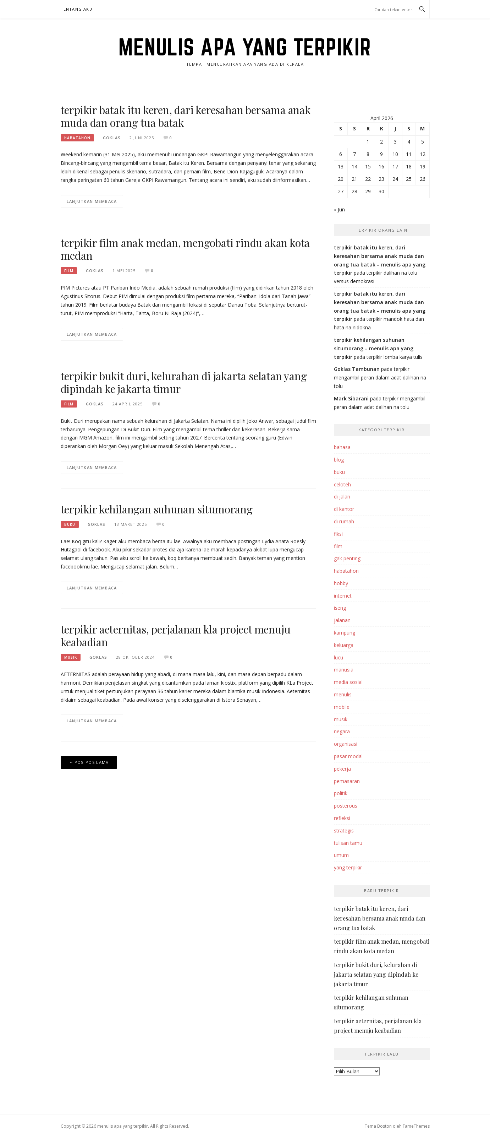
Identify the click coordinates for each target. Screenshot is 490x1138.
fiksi (338, 533)
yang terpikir (348, 867)
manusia (343, 669)
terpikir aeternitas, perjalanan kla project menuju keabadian (176, 635)
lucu (338, 657)
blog (339, 459)
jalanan (342, 620)
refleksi (342, 818)
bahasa (342, 447)
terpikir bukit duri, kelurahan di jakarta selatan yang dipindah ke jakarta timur (184, 382)
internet (343, 595)
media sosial (348, 682)
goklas (112, 137)
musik (70, 657)
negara (342, 731)
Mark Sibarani (351, 398)
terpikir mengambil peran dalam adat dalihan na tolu (380, 377)
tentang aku (77, 9)
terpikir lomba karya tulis (395, 357)
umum (341, 855)
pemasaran (347, 781)
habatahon (77, 137)
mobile (341, 706)
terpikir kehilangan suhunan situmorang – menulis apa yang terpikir (373, 348)
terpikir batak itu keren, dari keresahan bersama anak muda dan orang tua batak (186, 116)
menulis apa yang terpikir (245, 47)
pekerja (342, 768)
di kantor (344, 509)
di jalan (342, 496)
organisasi (345, 743)
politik (340, 793)
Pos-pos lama (92, 762)
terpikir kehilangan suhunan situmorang (157, 509)
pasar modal (348, 756)
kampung (344, 632)
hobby (341, 583)
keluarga (343, 645)
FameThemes (416, 1126)
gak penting (347, 558)
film (68, 270)
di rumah (344, 521)
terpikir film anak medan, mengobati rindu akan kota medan (185, 249)
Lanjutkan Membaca (92, 201)
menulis (343, 694)
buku (69, 524)
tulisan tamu (348, 843)
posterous (345, 805)
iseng (340, 607)
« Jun (339, 209)
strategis (344, 830)
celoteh (342, 484)
